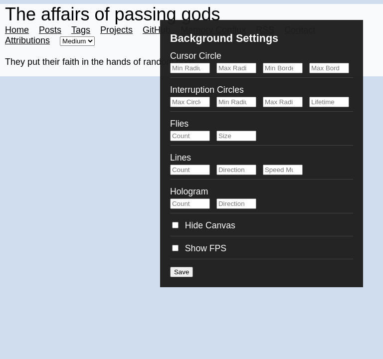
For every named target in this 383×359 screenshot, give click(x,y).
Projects (116, 30)
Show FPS (199, 248)
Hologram (189, 191)
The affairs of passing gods (112, 14)
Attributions (27, 40)
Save (181, 272)
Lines (180, 158)
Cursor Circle (195, 56)
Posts (50, 30)
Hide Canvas (203, 225)
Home (17, 30)
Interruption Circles (207, 90)
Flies (179, 124)
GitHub (157, 30)
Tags (80, 30)
